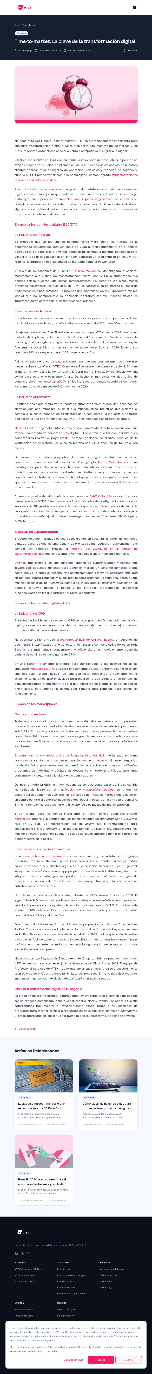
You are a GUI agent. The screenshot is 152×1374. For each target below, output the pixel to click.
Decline (129, 1359)
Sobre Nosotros (24, 1309)
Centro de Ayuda (66, 1309)
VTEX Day (105, 1287)
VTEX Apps (106, 1281)
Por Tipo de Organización (71, 1293)
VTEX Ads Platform (25, 1275)
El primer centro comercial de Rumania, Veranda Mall (59, 756)
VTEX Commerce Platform (29, 1269)
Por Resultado (65, 1281)
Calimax (20, 563)
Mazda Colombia (110, 462)
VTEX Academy (108, 1275)
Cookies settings (73, 1359)
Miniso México (85, 271)
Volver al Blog (25, 1028)
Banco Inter (62, 895)
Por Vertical (63, 1269)
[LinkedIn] (16, 1253)
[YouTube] (22, 1253)
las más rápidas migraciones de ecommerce (102, 199)
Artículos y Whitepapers (113, 1269)
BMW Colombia (100, 496)
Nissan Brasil (24, 428)
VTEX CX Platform (25, 1281)
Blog (17, 25)
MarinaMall (22, 819)
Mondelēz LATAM (42, 669)
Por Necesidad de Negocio (72, 1275)
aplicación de (88, 790)
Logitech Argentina (69, 362)
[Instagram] (28, 1253)
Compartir (130, 50)
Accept (101, 1359)
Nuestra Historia (24, 1315)
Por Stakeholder (66, 1287)
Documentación (66, 1315)
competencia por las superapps (48, 856)
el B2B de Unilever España (85, 640)
